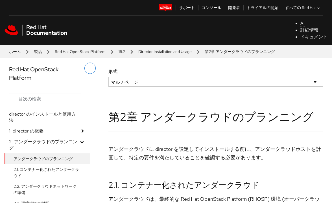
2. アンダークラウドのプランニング (43, 145)
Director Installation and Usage (165, 51)
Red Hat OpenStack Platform (80, 51)
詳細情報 (309, 30)
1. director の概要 (26, 131)
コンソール (211, 7)
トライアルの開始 (262, 7)
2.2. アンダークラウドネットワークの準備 (45, 189)
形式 (112, 71)
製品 (38, 51)
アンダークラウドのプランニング (43, 158)
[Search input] (45, 99)
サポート (187, 7)
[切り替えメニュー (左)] (90, 68)
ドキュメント (313, 37)
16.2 (122, 51)
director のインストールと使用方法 (42, 117)
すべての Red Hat (303, 7)
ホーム (15, 51)
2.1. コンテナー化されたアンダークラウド (46, 172)
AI (302, 23)
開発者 (234, 7)
